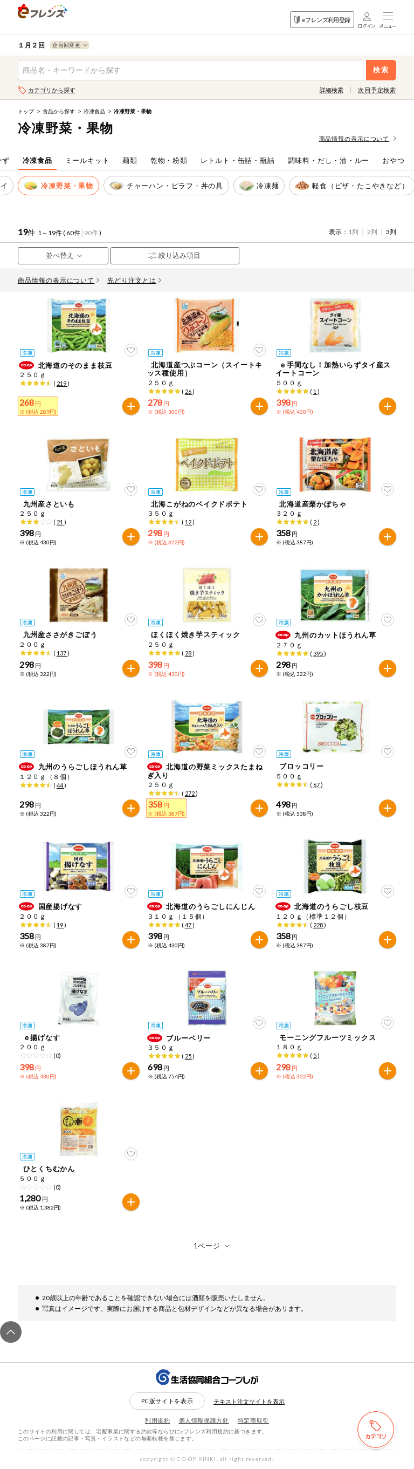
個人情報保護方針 (204, 1420)
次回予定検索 (377, 89)
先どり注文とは (134, 280)
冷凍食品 (94, 111)
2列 (372, 232)
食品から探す (59, 111)
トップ (26, 111)
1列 (353, 232)
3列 (391, 232)
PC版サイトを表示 (167, 1400)
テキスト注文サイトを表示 (249, 1401)
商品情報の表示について (358, 138)
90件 (91, 233)
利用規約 (157, 1420)
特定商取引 (253, 1420)
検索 (381, 70)
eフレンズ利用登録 (322, 20)
